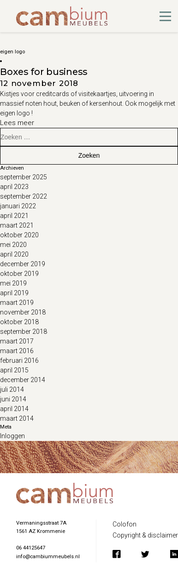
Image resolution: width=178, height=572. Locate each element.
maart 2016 (17, 351)
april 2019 (14, 293)
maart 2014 (17, 418)
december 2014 (22, 379)
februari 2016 (19, 360)
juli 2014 (12, 389)
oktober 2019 (19, 273)
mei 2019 (13, 283)
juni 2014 (13, 399)
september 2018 (23, 331)
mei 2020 (13, 244)
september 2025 (23, 177)
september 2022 (23, 196)
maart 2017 (17, 341)
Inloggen (12, 436)
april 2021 (14, 215)
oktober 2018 (19, 322)
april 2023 (14, 186)
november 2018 (23, 312)
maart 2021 (17, 225)
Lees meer (17, 123)
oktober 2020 (19, 235)
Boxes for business (43, 71)
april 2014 (14, 408)
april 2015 (14, 370)
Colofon (124, 524)
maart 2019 (17, 302)
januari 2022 (18, 206)
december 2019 (22, 264)
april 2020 (14, 254)
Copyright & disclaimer (145, 535)
